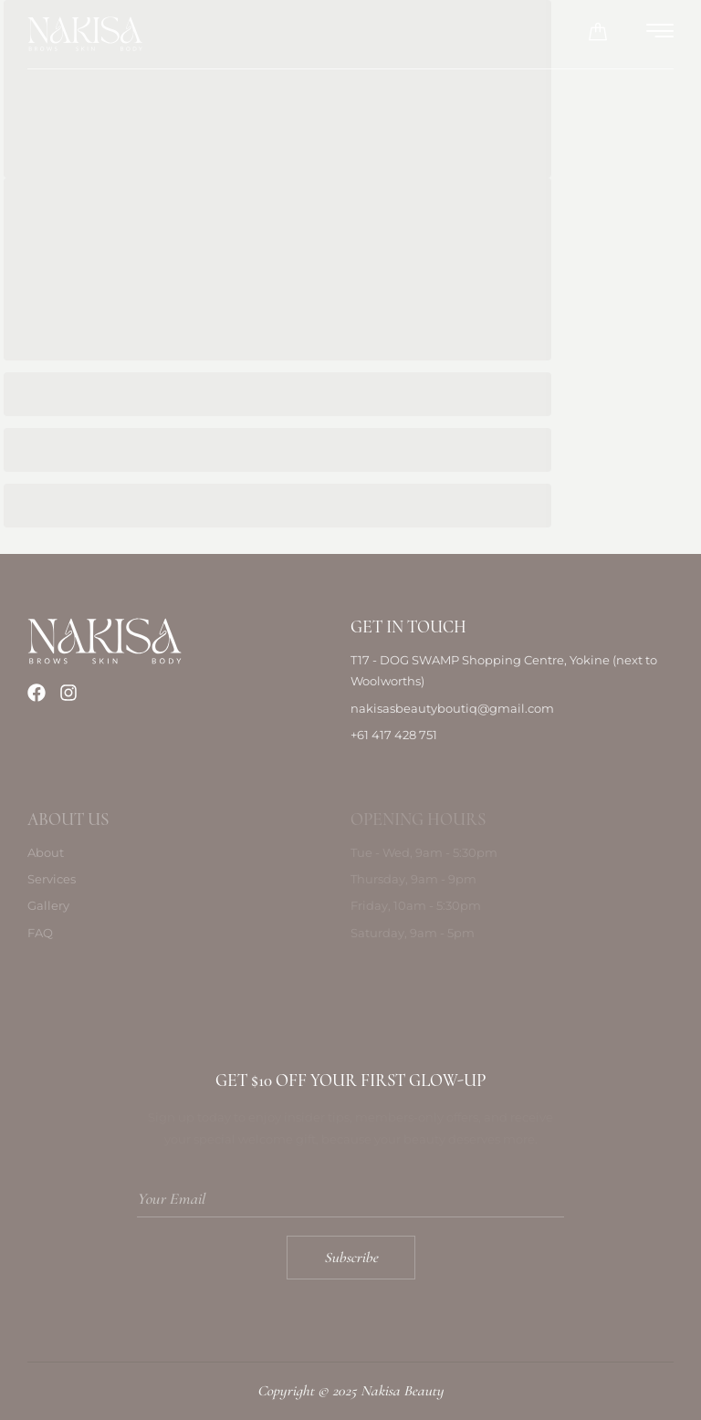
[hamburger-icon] (660, 34)
